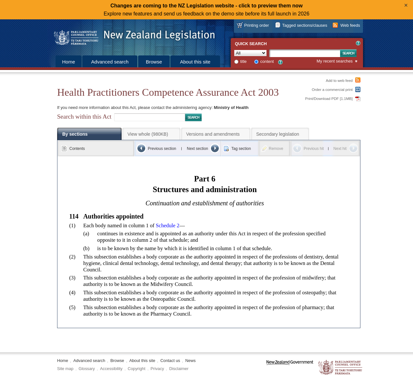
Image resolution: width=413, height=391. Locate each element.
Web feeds (350, 25)
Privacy (157, 368)
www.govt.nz (290, 367)
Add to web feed (339, 81)
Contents (77, 148)
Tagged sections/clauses (304, 25)
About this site (195, 61)
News (190, 360)
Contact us (170, 360)
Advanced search (110, 61)
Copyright (137, 368)
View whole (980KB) (147, 134)
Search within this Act (84, 116)
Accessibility (111, 368)
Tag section (241, 148)
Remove (276, 148)
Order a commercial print (332, 90)
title (243, 61)
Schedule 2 (167, 225)
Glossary (87, 368)
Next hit (340, 148)
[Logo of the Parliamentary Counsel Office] (131, 35)
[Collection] (250, 53)
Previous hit (314, 148)
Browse (154, 61)
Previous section (162, 148)
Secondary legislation (277, 134)
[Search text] (304, 53)
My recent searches (335, 61)
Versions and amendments (213, 134)
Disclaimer (178, 368)
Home (68, 61)
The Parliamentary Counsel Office (341, 367)
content (267, 61)
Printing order (256, 25)
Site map (65, 368)
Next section (197, 148)
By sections (75, 134)
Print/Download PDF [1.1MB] (329, 99)
